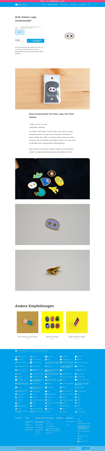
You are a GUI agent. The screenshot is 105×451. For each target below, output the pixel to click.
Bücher (37, 434)
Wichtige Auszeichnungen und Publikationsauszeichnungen (51, 429)
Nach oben (18, 418)
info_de (68, 425)
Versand (80, 421)
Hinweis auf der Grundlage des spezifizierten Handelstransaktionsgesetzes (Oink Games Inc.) (85, 427)
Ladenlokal (73, 4)
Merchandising (53, 4)
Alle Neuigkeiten (70, 421)
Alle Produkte (39, 424)
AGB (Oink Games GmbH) (84, 423)
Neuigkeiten (82, 4)
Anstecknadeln (39, 427)
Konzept (48, 421)
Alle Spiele (28, 424)
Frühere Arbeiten (50, 426)
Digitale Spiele (29, 429)
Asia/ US (19, 32)
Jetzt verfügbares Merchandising (40, 422)
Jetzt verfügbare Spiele (29, 422)
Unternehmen (64, 4)
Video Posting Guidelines (84, 431)
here (35, 448)
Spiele (44, 4)
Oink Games (49, 423)
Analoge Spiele (29, 427)
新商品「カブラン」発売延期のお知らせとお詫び (52, 1)
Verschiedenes (39, 429)
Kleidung (38, 431)
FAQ (79, 419)
